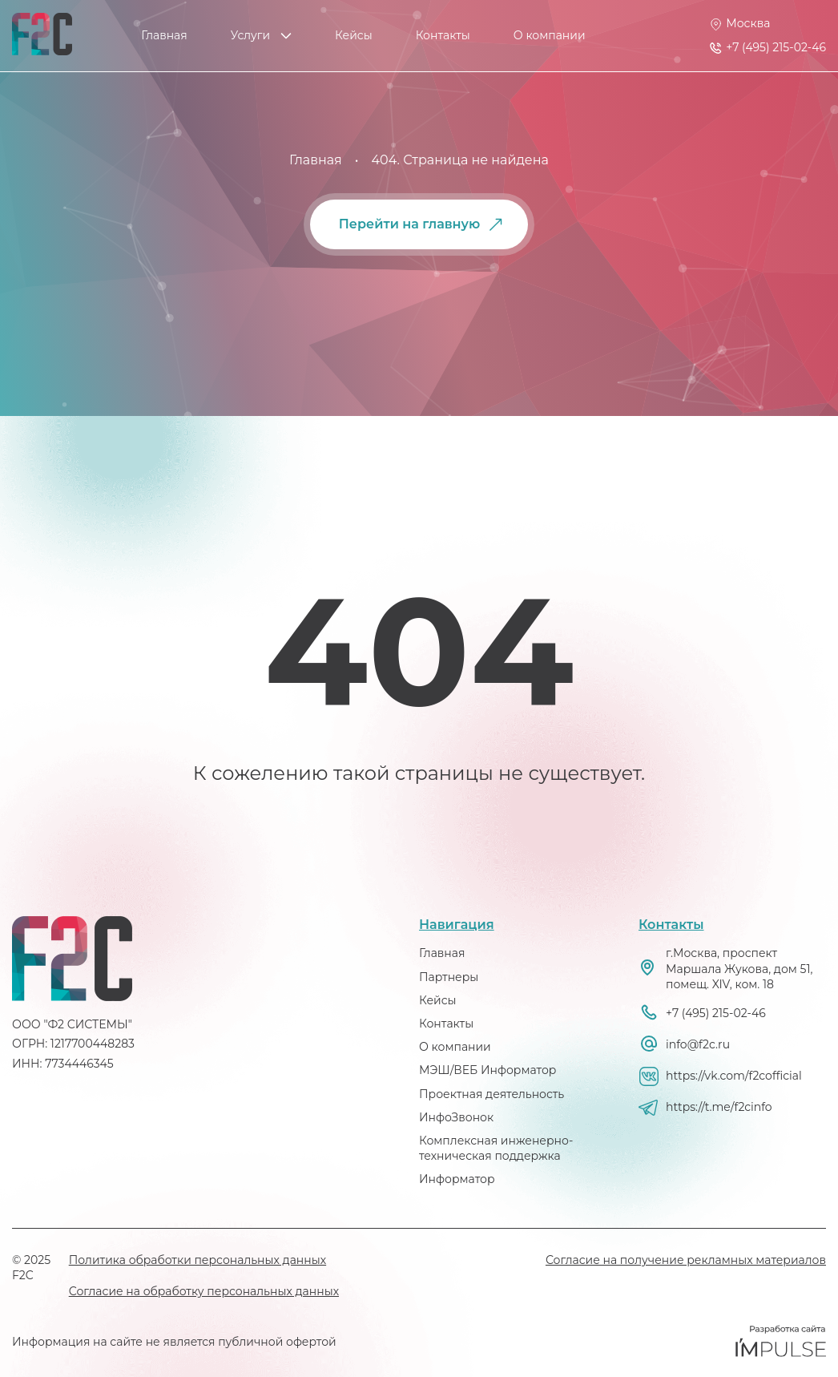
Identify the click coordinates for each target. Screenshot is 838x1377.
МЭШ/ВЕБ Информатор (487, 1070)
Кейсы (354, 35)
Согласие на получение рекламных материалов (686, 1260)
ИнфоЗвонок (456, 1117)
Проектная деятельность (491, 1094)
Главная (164, 35)
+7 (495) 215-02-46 (716, 1013)
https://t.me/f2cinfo (719, 1107)
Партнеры (448, 977)
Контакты (443, 35)
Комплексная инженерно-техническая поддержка (496, 1148)
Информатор (457, 1179)
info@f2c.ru (698, 1044)
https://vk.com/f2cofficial (734, 1075)
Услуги (250, 35)
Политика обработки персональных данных (197, 1260)
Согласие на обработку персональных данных (204, 1291)
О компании (550, 35)
